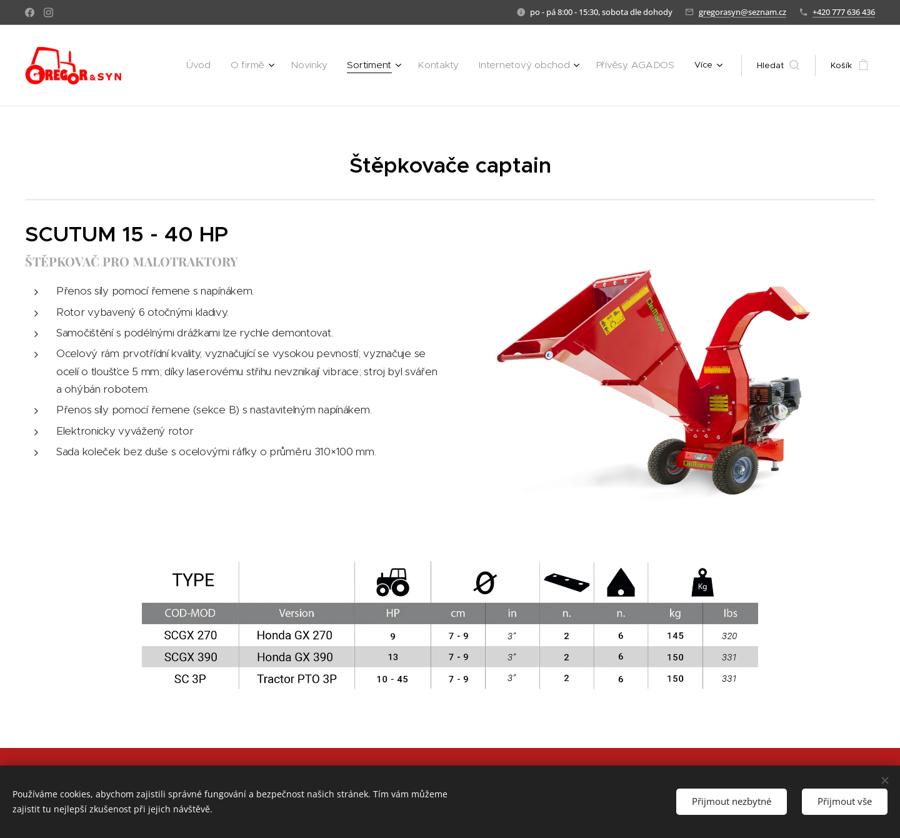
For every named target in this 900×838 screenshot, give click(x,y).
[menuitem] (239, 65)
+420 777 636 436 (843, 12)
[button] (778, 65)
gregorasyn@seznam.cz (742, 12)
